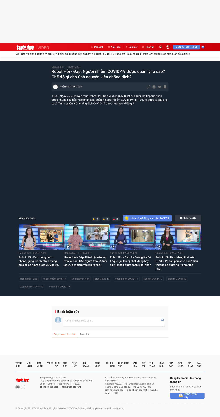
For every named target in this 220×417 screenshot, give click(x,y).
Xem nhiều (40, 364)
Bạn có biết (84, 54)
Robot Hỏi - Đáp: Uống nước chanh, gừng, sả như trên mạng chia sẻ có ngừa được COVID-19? (39, 261)
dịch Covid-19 (102, 278)
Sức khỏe (172, 54)
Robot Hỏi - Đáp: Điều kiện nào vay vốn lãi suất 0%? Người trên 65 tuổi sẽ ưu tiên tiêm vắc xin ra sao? (85, 261)
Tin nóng (31, 54)
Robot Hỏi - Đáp (28, 278)
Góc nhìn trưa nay (143, 54)
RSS (116, 393)
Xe (107, 363)
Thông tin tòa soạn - (50, 387)
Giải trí (106, 54)
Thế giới (60, 54)
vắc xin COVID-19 (153, 278)
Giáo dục (162, 364)
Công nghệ (184, 54)
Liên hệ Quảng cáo (114, 390)
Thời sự (57, 364)
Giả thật (190, 364)
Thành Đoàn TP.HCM (70, 387)
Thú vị (51, 54)
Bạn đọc (199, 364)
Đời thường (71, 54)
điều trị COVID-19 (177, 278)
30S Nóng (126, 54)
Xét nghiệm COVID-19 (31, 286)
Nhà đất (171, 364)
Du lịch (112, 364)
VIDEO (43, 47)
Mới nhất (20, 54)
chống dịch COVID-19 (126, 278)
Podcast (96, 47)
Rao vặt (148, 47)
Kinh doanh (86, 364)
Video (50, 363)
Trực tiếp (42, 54)
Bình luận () (188, 218)
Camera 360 (160, 54)
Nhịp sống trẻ (123, 364)
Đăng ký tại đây (190, 396)
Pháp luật (74, 364)
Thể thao (96, 54)
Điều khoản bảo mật (137, 390)
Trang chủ (18, 364)
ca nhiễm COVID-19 (59, 286)
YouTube (113, 47)
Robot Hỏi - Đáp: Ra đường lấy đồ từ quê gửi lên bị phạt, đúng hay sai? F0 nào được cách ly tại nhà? (130, 261)
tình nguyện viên (80, 278)
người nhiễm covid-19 (54, 278)
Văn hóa (135, 364)
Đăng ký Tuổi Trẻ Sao (186, 47)
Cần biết (131, 47)
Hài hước (116, 54)
